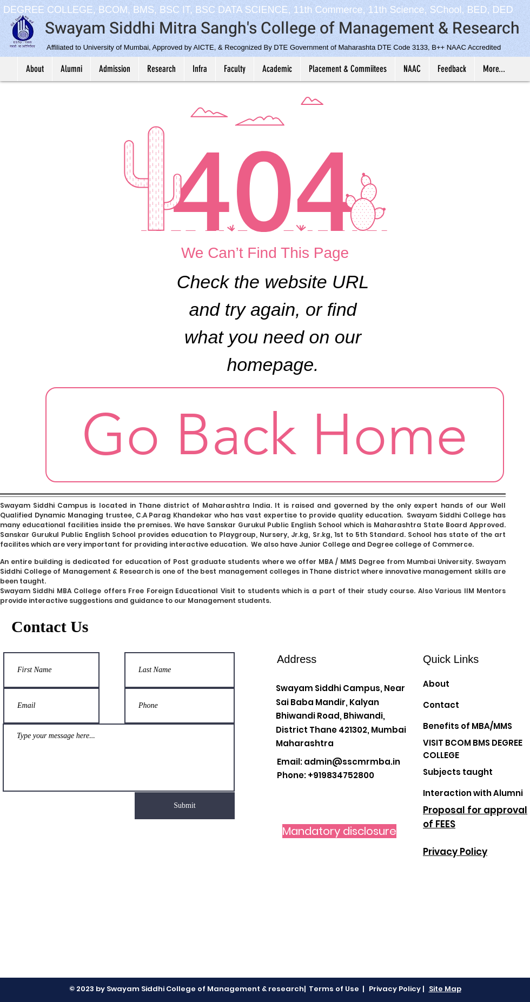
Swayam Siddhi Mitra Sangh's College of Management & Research (282, 29)
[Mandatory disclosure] (339, 831)
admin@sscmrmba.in (352, 761)
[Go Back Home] (274, 434)
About (436, 683)
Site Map (445, 989)
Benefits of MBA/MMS (467, 726)
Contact (441, 705)
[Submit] (185, 805)
